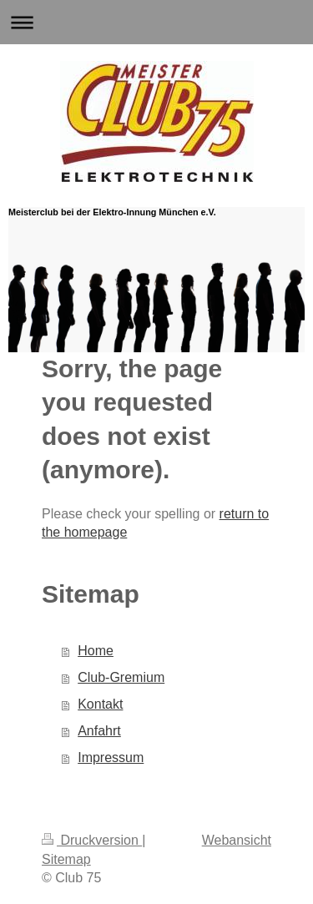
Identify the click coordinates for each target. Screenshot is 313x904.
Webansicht (236, 840)
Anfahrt (99, 731)
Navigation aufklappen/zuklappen (156, 22)
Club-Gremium (121, 677)
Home (96, 651)
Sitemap (66, 859)
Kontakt (100, 704)
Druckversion (92, 840)
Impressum (111, 757)
